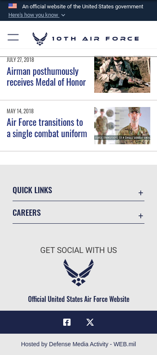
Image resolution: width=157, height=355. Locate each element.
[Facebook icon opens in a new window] (67, 322)
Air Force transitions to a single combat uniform (47, 127)
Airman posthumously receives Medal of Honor (46, 76)
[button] (37, 15)
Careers (27, 212)
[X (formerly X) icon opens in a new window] (90, 322)
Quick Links (32, 190)
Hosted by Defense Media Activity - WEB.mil (78, 344)
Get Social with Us (78, 250)
